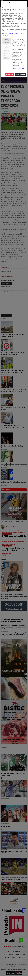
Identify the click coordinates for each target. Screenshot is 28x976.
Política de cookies (13, 33)
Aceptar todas (9, 74)
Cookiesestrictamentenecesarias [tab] (6, 41)
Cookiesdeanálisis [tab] (6, 46)
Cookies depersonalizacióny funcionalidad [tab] (6, 52)
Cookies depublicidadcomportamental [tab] (6, 57)
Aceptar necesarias (20, 74)
